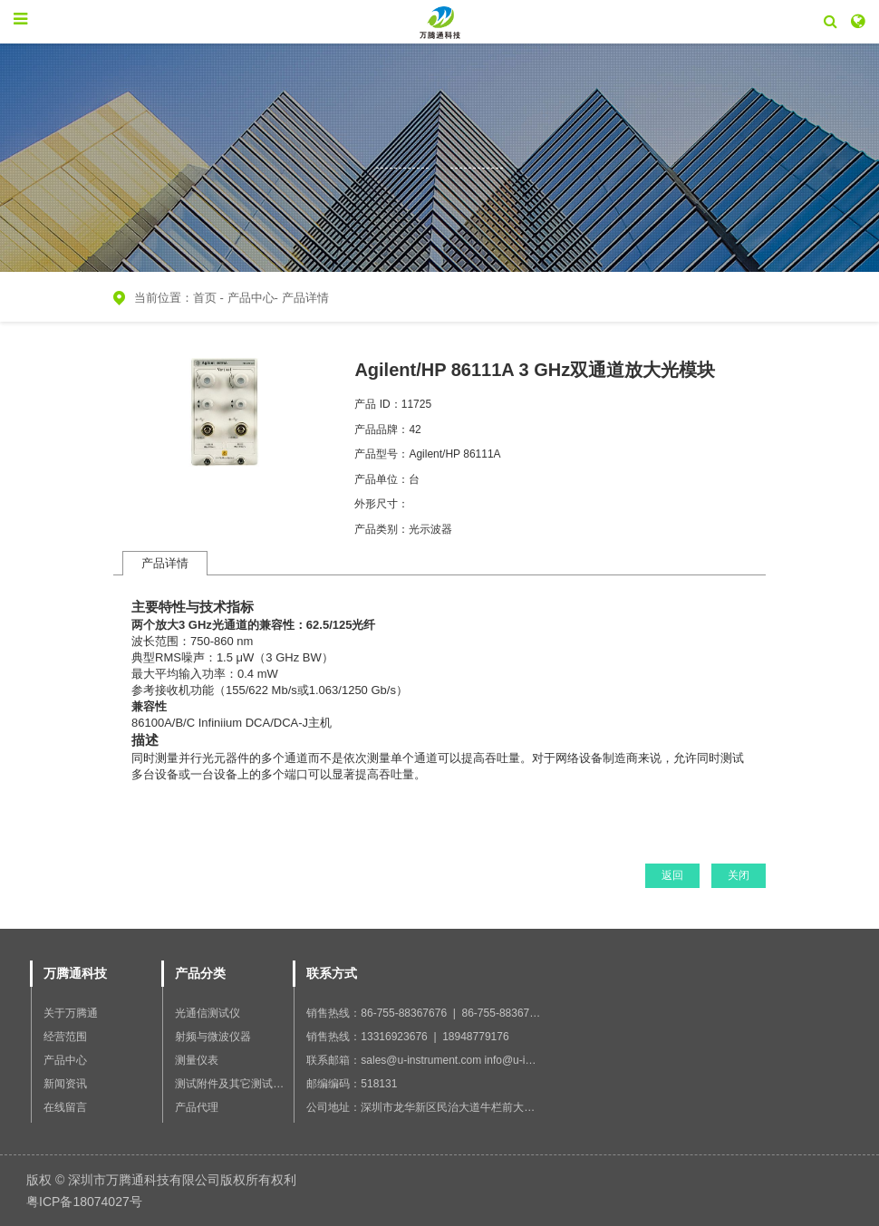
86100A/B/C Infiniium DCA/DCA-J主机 (231, 722)
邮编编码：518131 (351, 1083)
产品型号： (381, 454)
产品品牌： (381, 429)
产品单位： (381, 479)
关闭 (738, 875)
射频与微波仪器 (213, 1036)
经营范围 (65, 1036)
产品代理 (196, 1107)
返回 (672, 875)
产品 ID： (377, 404)
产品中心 (251, 297)
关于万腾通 (70, 1013)
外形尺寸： (381, 503)
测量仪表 (196, 1060)
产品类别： (381, 529)
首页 (205, 297)
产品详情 (305, 297)
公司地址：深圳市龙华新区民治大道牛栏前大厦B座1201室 (447, 1107)
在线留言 (65, 1107)
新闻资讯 (65, 1083)
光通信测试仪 (207, 1013)
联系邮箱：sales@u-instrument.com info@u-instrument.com (451, 1060)
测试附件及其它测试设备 (235, 1083)
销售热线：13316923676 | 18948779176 (407, 1036)
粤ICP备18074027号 (84, 1201)
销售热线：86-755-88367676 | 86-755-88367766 (426, 1013)
